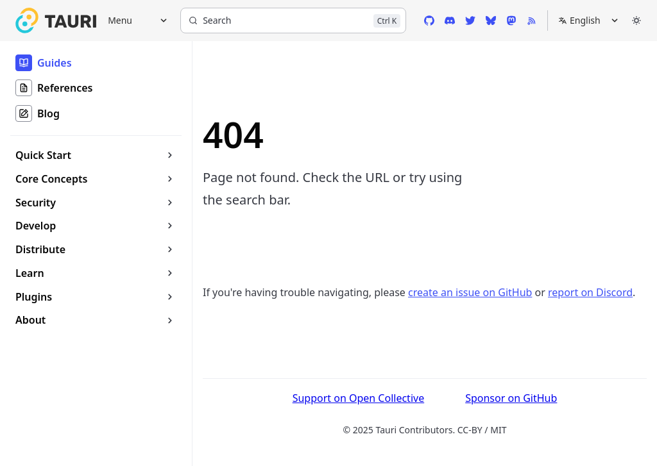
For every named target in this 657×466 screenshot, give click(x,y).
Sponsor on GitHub (511, 398)
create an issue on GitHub (470, 292)
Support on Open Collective (359, 398)
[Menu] (133, 20)
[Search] (293, 20)
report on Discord (590, 292)
